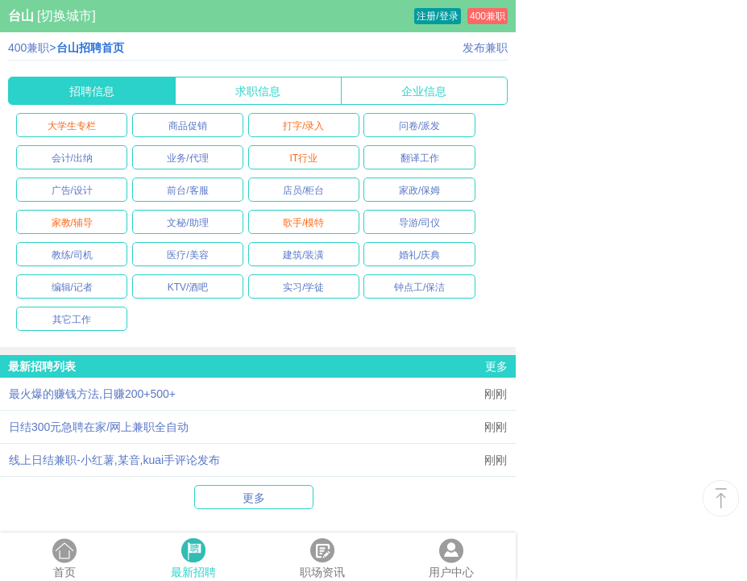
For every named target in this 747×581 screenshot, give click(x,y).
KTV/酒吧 (188, 287)
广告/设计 (72, 190)
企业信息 (423, 91)
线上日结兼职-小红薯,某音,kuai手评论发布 (114, 460)
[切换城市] (66, 16)
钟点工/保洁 (419, 287)
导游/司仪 (419, 222)
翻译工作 (419, 158)
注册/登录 (437, 16)
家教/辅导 (72, 222)
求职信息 (257, 91)
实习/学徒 (303, 287)
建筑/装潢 (303, 255)
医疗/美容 (187, 255)
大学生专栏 (72, 126)
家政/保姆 (419, 190)
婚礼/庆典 (419, 255)
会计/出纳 (72, 158)
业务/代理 (187, 158)
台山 (21, 16)
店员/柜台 (303, 190)
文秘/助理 (187, 222)
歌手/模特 (303, 222)
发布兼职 (485, 47)
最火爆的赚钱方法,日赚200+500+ (92, 393)
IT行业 (303, 158)
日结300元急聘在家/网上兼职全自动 (99, 426)
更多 (496, 366)
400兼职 (487, 16)
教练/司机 (72, 255)
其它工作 (71, 319)
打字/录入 (303, 126)
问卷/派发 (419, 126)
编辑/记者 (72, 287)
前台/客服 (187, 190)
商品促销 (187, 126)
